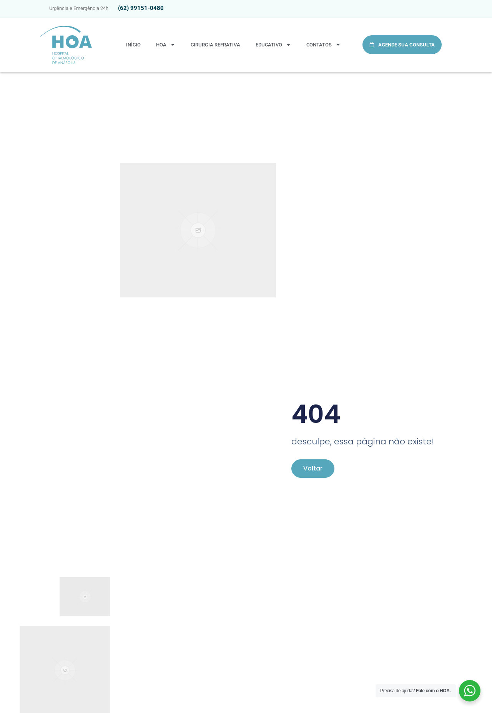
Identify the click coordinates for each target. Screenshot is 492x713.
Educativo (273, 44)
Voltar (312, 468)
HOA (165, 44)
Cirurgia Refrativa (215, 45)
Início (133, 45)
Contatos (323, 44)
